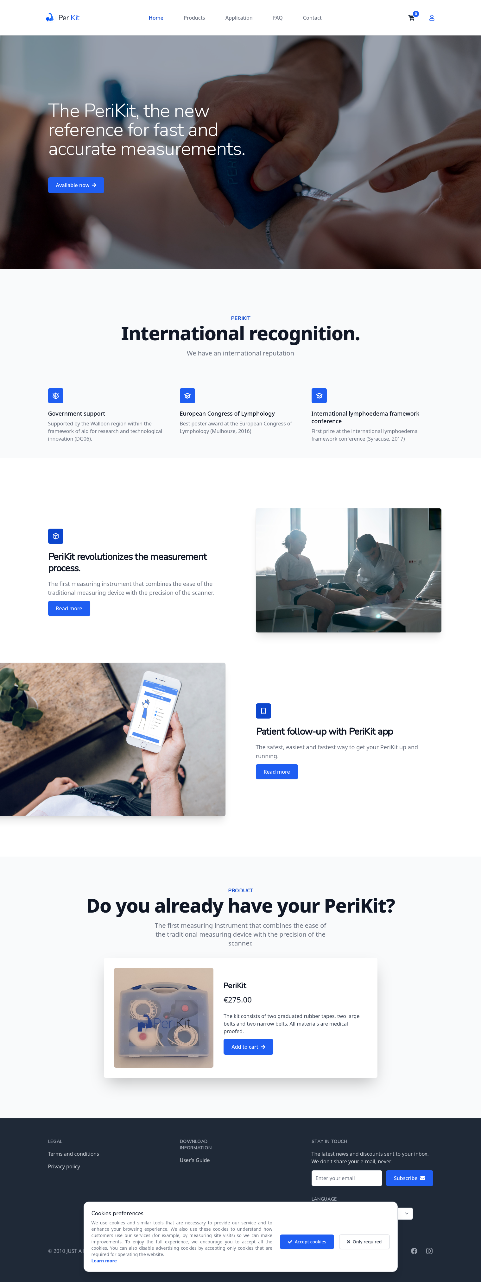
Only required (364, 1246)
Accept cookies (307, 1246)
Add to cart (248, 1047)
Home (156, 17)
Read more (69, 608)
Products (194, 17)
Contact (312, 17)
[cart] (411, 18)
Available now (76, 185)
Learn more (104, 1265)
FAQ (278, 17)
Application (239, 17)
